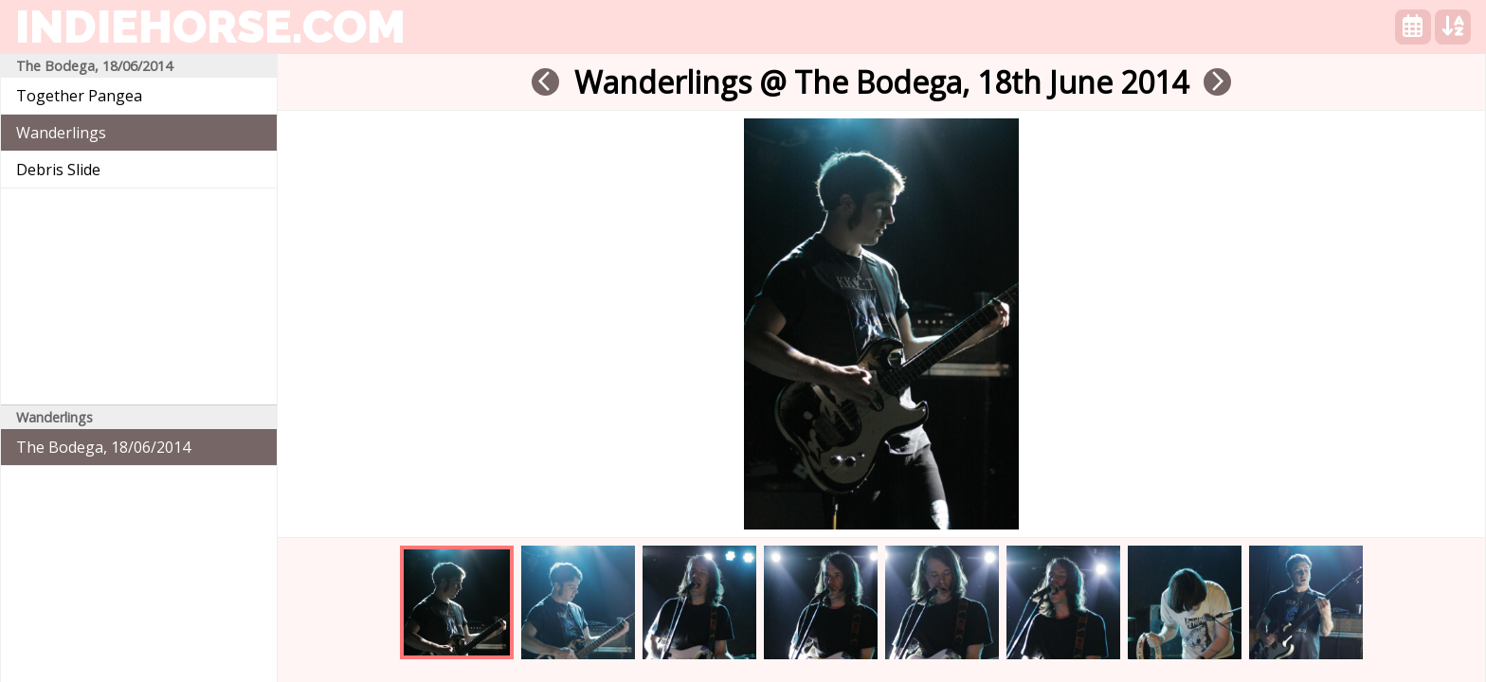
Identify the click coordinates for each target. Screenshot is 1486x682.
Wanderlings (61, 132)
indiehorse (210, 26)
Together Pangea (79, 95)
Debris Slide (58, 169)
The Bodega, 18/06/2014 (103, 447)
